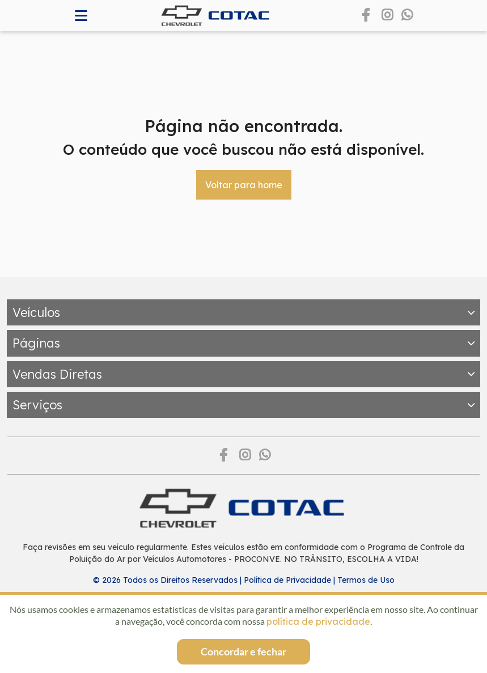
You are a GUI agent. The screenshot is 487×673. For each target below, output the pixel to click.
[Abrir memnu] (81, 15)
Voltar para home (243, 185)
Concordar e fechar (243, 651)
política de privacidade (318, 621)
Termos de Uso (366, 580)
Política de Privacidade (287, 580)
